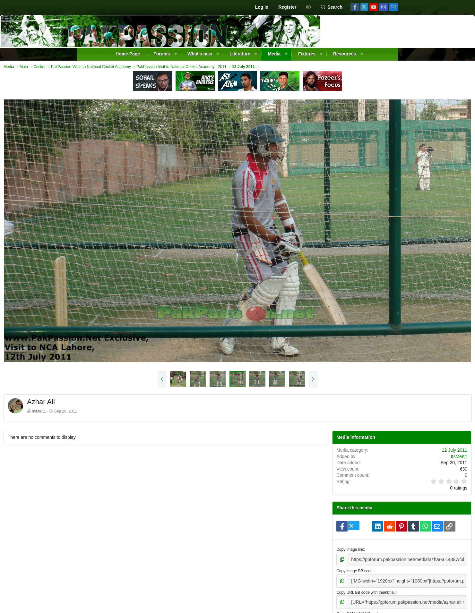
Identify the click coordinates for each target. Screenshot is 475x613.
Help (373, 588)
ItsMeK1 (117, 324)
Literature (239, 53)
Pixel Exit (300, 606)
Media (274, 53)
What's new (199, 53)
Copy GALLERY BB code (326, 536)
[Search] (331, 7)
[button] (308, 7)
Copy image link (318, 475)
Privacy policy (352, 588)
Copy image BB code (323, 495)
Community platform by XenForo (219, 606)
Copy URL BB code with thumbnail (334, 516)
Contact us (295, 588)
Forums (161, 53)
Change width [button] (108, 588)
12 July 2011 (376, 363)
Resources (344, 53)
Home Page (128, 53)
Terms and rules (322, 588)
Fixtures (306, 53)
